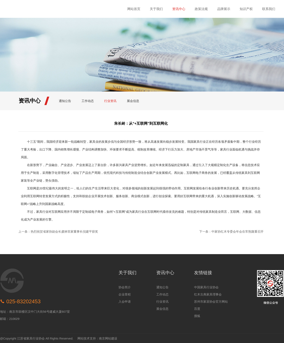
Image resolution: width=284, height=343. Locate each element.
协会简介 (125, 287)
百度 (197, 308)
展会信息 (133, 101)
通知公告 (65, 101)
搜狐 (197, 316)
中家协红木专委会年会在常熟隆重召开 (237, 231)
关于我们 (156, 9)
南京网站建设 (108, 338)
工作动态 (88, 101)
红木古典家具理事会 (208, 294)
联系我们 (268, 9)
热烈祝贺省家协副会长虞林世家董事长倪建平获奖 (64, 231)
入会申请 (125, 301)
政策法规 (201, 9)
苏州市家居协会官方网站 (211, 301)
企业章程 (125, 294)
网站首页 (133, 9)
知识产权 (246, 9)
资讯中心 (178, 9)
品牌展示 (223, 9)
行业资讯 (110, 101)
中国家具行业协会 (206, 287)
